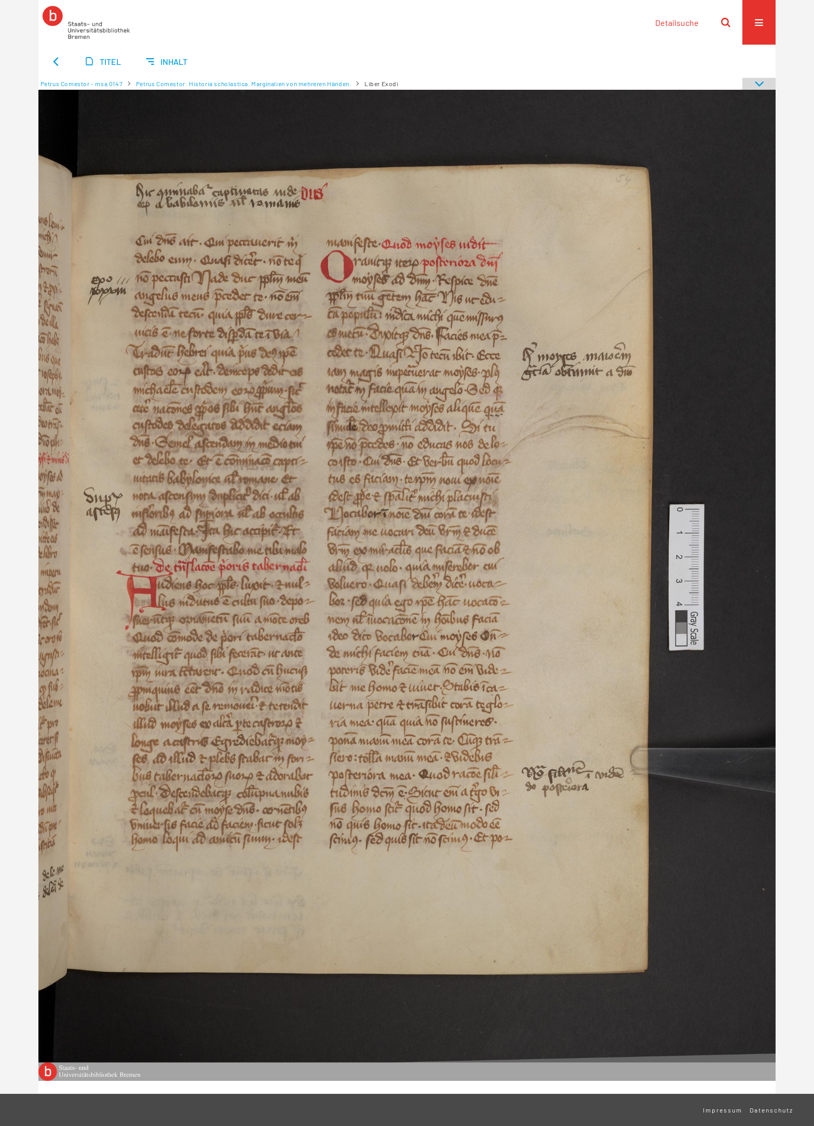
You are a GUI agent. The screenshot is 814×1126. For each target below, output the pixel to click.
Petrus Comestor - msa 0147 (81, 83)
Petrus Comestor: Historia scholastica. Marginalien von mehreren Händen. (243, 83)
